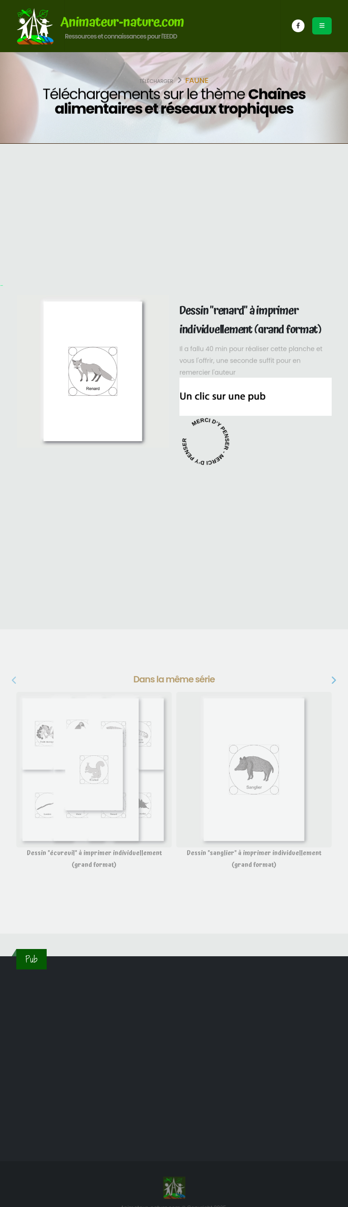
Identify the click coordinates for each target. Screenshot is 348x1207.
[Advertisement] (174, 211)
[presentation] (15, 680)
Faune (197, 80)
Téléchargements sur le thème (174, 101)
